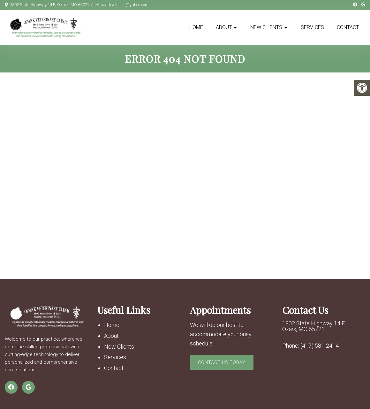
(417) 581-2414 (319, 346)
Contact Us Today (221, 362)
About (224, 27)
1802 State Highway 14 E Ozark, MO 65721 (313, 326)
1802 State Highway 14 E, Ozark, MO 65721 (49, 4)
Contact (348, 27)
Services (312, 27)
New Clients (266, 27)
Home (196, 27)
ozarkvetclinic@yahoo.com (124, 4)
